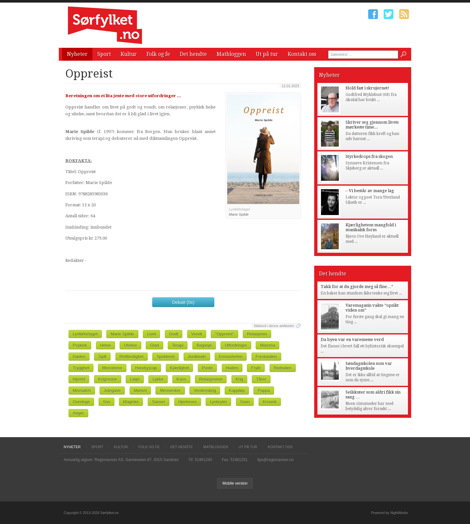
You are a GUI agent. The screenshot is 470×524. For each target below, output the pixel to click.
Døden (79, 356)
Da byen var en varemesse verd (352, 339)
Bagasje (204, 345)
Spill (102, 356)
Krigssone (107, 379)
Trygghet (81, 367)
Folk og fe (158, 54)
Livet (151, 334)
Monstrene (112, 367)
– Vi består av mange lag (370, 190)
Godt (173, 334)
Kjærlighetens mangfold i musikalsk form (371, 227)
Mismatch (82, 390)
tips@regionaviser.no (275, 459)
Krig (239, 379)
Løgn (135, 379)
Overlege (81, 401)
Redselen (283, 367)
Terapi (177, 345)
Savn (245, 401)
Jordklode (197, 356)
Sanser (158, 401)
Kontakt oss (302, 54)
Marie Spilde (122, 334)
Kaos (181, 379)
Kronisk (270, 401)
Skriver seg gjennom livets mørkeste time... (372, 124)
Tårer (261, 379)
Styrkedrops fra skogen (369, 156)
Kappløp (236, 390)
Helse (105, 345)
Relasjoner (257, 334)
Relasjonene (210, 379)
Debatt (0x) (183, 302)
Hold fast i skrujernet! (367, 88)
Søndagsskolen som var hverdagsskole (369, 366)
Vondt (196, 334)
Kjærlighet (179, 367)
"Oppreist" (224, 334)
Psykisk (80, 345)
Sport (104, 54)
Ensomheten (230, 356)
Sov (106, 401)
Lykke (158, 379)
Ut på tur (267, 54)
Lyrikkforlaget (85, 334)
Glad (154, 345)
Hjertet (79, 379)
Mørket (140, 390)
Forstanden (266, 356)
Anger (78, 413)
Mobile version (234, 483)
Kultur (129, 54)
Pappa (264, 390)
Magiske (131, 401)
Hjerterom (187, 401)
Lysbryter (218, 401)
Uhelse (130, 345)
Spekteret (165, 356)
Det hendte (193, 54)
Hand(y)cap (146, 367)
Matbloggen (231, 54)
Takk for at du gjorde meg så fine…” (357, 286)
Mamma (267, 345)
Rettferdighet (132, 356)
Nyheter (77, 54)
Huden (232, 367)
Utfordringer (236, 345)
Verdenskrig (205, 390)
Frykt (256, 367)
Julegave (112, 390)
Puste (207, 367)
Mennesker (170, 390)
